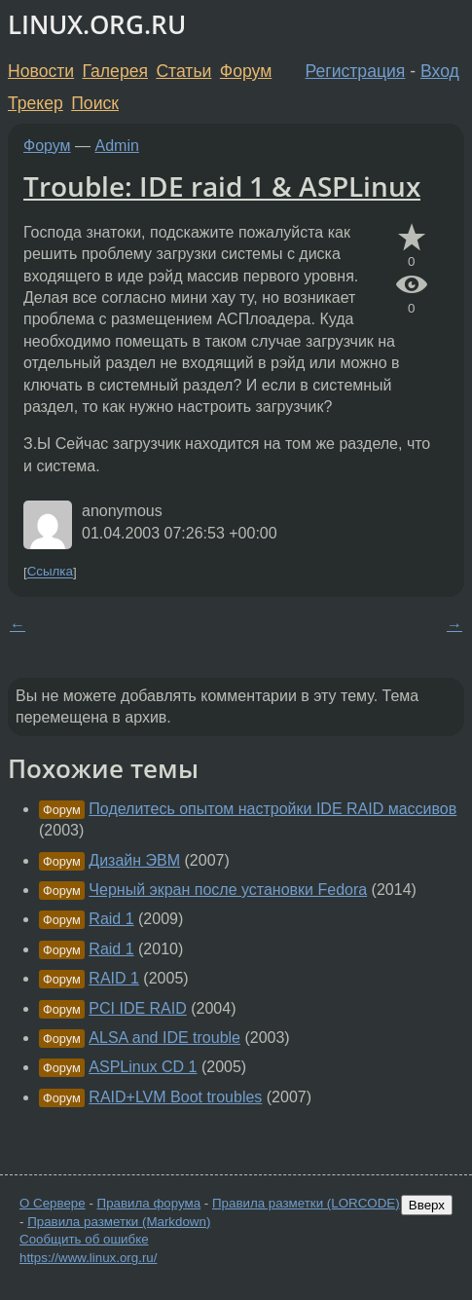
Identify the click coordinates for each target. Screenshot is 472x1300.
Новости (41, 71)
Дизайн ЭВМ (134, 860)
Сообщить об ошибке (84, 1239)
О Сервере (52, 1203)
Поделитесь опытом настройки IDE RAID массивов (272, 808)
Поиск (95, 103)
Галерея (115, 71)
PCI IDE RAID (137, 1008)
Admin (117, 145)
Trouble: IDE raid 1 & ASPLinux (221, 185)
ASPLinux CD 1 (143, 1067)
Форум (246, 71)
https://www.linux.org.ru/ (88, 1257)
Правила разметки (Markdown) (118, 1221)
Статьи (183, 71)
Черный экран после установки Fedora (228, 889)
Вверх (427, 1205)
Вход (439, 71)
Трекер (35, 103)
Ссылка (50, 572)
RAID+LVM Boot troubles (175, 1097)
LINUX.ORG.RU (97, 25)
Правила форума (149, 1203)
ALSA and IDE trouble (164, 1037)
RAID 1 (114, 978)
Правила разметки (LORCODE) (306, 1203)
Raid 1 (111, 918)
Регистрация (356, 71)
